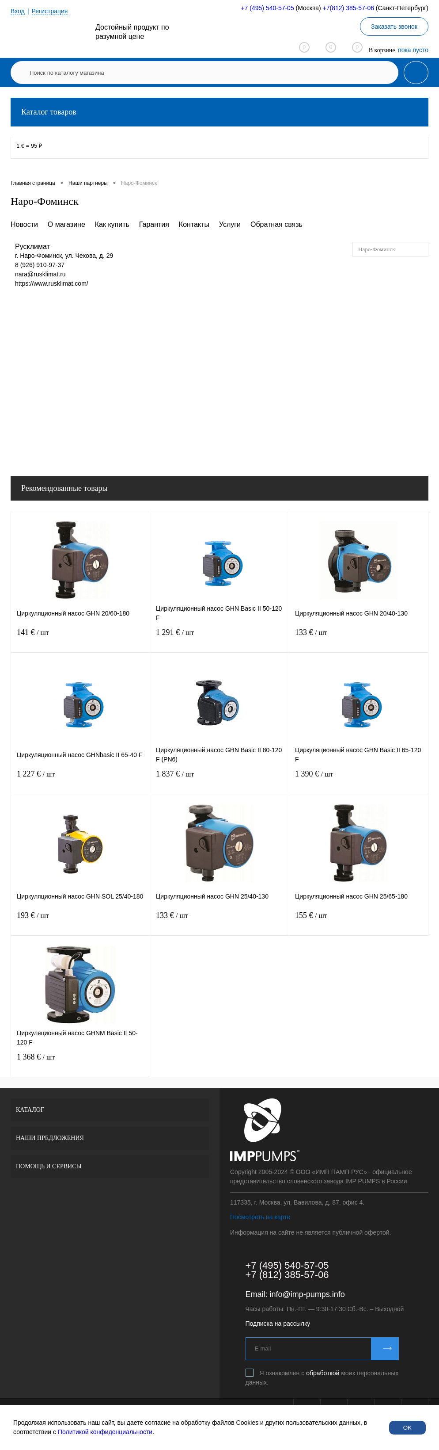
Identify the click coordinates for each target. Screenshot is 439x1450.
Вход (18, 11)
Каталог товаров (219, 112)
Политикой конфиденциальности (105, 1431)
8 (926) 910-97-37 (39, 264)
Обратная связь (276, 224)
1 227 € (80, 779)
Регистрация (50, 11)
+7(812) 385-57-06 (348, 7)
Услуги (230, 224)
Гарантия (154, 224)
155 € (358, 921)
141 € (80, 638)
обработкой (322, 1373)
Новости (24, 224)
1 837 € (219, 779)
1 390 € (358, 779)
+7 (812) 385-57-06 (287, 1274)
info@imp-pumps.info (307, 1294)
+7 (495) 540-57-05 (267, 7)
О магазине (66, 224)
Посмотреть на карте (260, 1216)
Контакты (194, 224)
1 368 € (80, 1062)
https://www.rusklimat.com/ (51, 283)
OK (407, 1427)
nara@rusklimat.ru (40, 274)
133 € (358, 638)
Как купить (112, 224)
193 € (80, 921)
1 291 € (219, 638)
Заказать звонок (394, 26)
